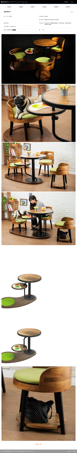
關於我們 (68, 6)
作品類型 (44, 6)
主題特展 (21, 6)
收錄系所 (32, 6)
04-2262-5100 (31, 451)
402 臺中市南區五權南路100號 (21, 451)
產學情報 (56, 6)
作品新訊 (9, 6)
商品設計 (46, 16)
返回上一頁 (38, 444)
